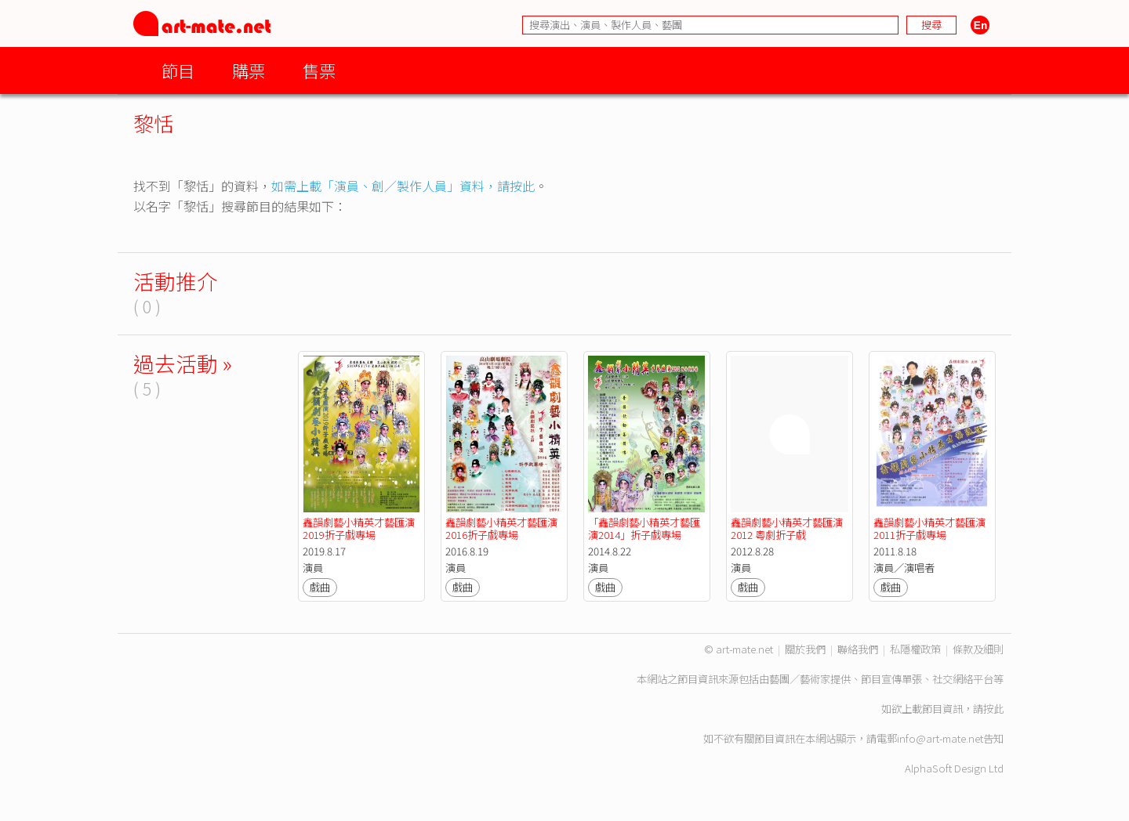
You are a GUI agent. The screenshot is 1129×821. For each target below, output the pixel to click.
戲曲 (320, 587)
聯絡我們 (857, 649)
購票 (248, 70)
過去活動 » (182, 363)
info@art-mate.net (940, 738)
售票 (319, 70)
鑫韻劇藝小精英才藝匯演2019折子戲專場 (359, 528)
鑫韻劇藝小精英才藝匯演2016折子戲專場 (501, 528)
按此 (993, 708)
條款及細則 (978, 649)
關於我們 (805, 649)
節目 (178, 70)
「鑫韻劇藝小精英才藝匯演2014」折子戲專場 (644, 528)
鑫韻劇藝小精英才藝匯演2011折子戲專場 (929, 528)
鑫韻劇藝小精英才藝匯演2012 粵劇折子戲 (787, 528)
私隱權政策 (915, 649)
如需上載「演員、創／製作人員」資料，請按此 (403, 185)
